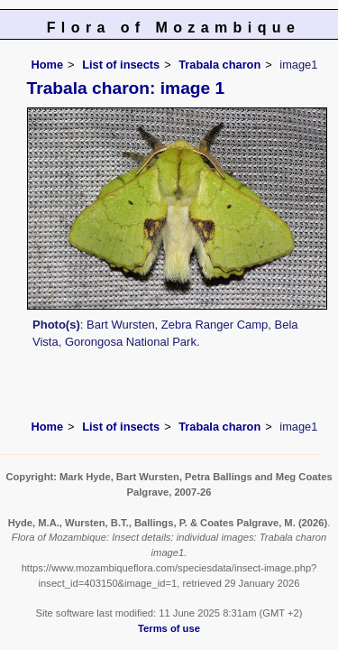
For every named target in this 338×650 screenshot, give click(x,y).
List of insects (121, 64)
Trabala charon (219, 64)
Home (48, 64)
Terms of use (169, 628)
